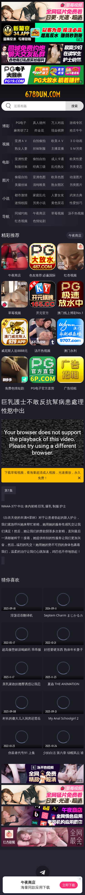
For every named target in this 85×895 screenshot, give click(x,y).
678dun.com (42, 94)
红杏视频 (21, 221)
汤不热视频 (76, 213)
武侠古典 (76, 195)
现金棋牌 (57, 130)
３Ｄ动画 (76, 141)
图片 (6, 180)
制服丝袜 (21, 166)
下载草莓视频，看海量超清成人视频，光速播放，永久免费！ (43, 475)
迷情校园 (21, 203)
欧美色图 (57, 177)
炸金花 (39, 130)
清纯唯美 (39, 184)
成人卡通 (57, 159)
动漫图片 (76, 177)
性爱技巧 (76, 203)
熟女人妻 (21, 148)
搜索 (74, 106)
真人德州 (39, 122)
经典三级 (39, 166)
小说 (6, 198)
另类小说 (39, 203)
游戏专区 (76, 122)
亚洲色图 (39, 177)
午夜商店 (39, 213)
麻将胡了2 (21, 130)
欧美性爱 (76, 159)
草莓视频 (57, 213)
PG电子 (21, 122)
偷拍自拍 (39, 159)
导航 (6, 216)
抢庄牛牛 (76, 130)
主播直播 (57, 148)
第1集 (9, 490)
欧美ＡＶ (57, 141)
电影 (6, 162)
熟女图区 (57, 184)
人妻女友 (57, 195)
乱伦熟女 (57, 166)
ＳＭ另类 (76, 148)
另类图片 (76, 184)
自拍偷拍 (39, 141)
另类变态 (76, 166)
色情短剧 (39, 221)
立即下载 (68, 885)
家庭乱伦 (39, 195)
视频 (6, 144)
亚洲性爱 (21, 159)
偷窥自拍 (21, 177)
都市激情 (21, 195)
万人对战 (57, 122)
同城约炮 (21, 213)
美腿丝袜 (21, 184)
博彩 (6, 125)
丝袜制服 (39, 148)
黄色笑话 (57, 203)
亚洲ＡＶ (21, 141)
